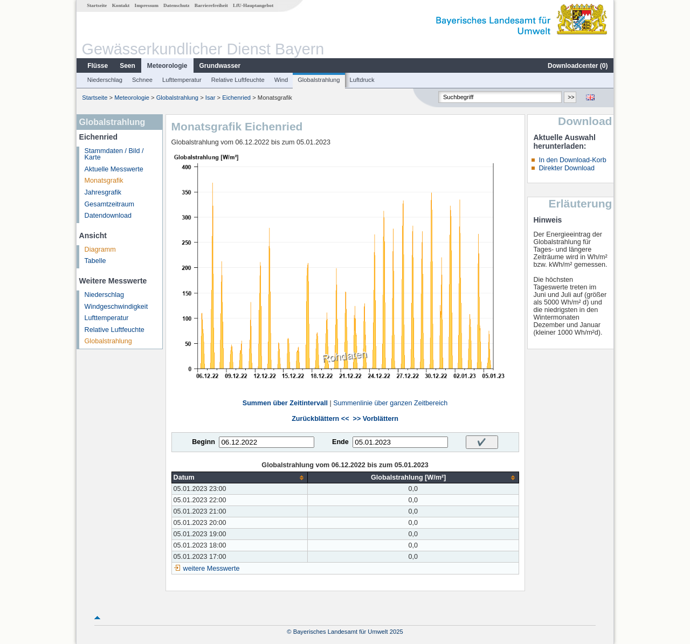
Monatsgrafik (104, 180)
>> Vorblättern (375, 419)
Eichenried (236, 97)
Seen (127, 66)
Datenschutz (176, 5)
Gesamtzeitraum (109, 204)
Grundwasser (220, 66)
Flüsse (97, 66)
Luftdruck (362, 80)
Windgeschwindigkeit (116, 306)
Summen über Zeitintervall (285, 403)
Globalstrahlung (319, 80)
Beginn (203, 442)
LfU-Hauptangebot (253, 5)
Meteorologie (167, 66)
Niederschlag (104, 80)
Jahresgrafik (103, 192)
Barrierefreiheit (211, 5)
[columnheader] (239, 477)
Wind (281, 80)
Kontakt (121, 5)
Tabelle (95, 261)
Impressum (146, 5)
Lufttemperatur (182, 80)
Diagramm (100, 249)
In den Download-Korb (572, 160)
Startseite (97, 5)
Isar (210, 97)
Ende (340, 442)
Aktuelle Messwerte (114, 169)
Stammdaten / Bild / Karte (114, 154)
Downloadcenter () (578, 66)
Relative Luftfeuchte (238, 80)
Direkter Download (567, 168)
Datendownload (108, 215)
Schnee (142, 80)
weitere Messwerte (211, 568)
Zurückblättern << (320, 419)
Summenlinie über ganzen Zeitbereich (390, 403)
